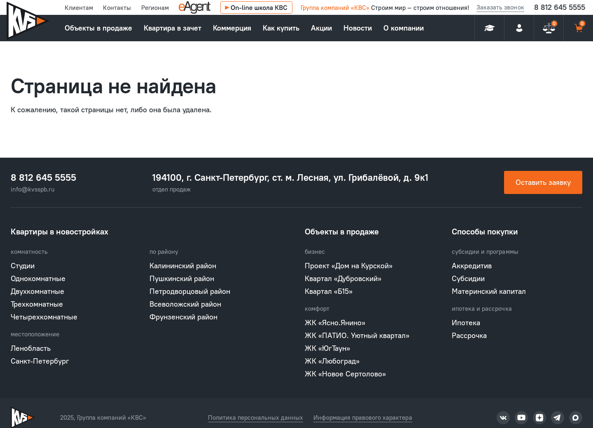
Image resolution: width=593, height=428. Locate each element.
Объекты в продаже (98, 28)
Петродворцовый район (189, 291)
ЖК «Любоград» (332, 361)
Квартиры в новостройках (59, 231)
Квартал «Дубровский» (343, 278)
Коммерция (232, 28)
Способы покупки (485, 231)
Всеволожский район (185, 304)
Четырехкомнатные (44, 317)
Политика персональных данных (255, 417)
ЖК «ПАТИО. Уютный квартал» (357, 335)
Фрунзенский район (183, 317)
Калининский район (182, 265)
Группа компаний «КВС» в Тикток (503, 417)
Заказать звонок (500, 7)
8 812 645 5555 (559, 7)
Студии (23, 265)
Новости (357, 28)
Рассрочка (469, 335)
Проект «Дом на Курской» (348, 265)
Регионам (155, 8)
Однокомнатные (38, 278)
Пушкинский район (181, 278)
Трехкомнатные (37, 304)
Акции (321, 28)
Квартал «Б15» (329, 291)
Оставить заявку (543, 182)
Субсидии (468, 278)
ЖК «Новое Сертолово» (345, 373)
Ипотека (466, 322)
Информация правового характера (362, 417)
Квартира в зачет (172, 28)
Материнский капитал (489, 291)
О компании (403, 28)
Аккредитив (472, 265)
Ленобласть (31, 348)
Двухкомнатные (37, 291)
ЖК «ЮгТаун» (327, 348)
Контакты (117, 8)
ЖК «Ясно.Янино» (335, 322)
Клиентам (79, 8)
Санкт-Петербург (40, 361)
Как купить (281, 28)
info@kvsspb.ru (32, 189)
